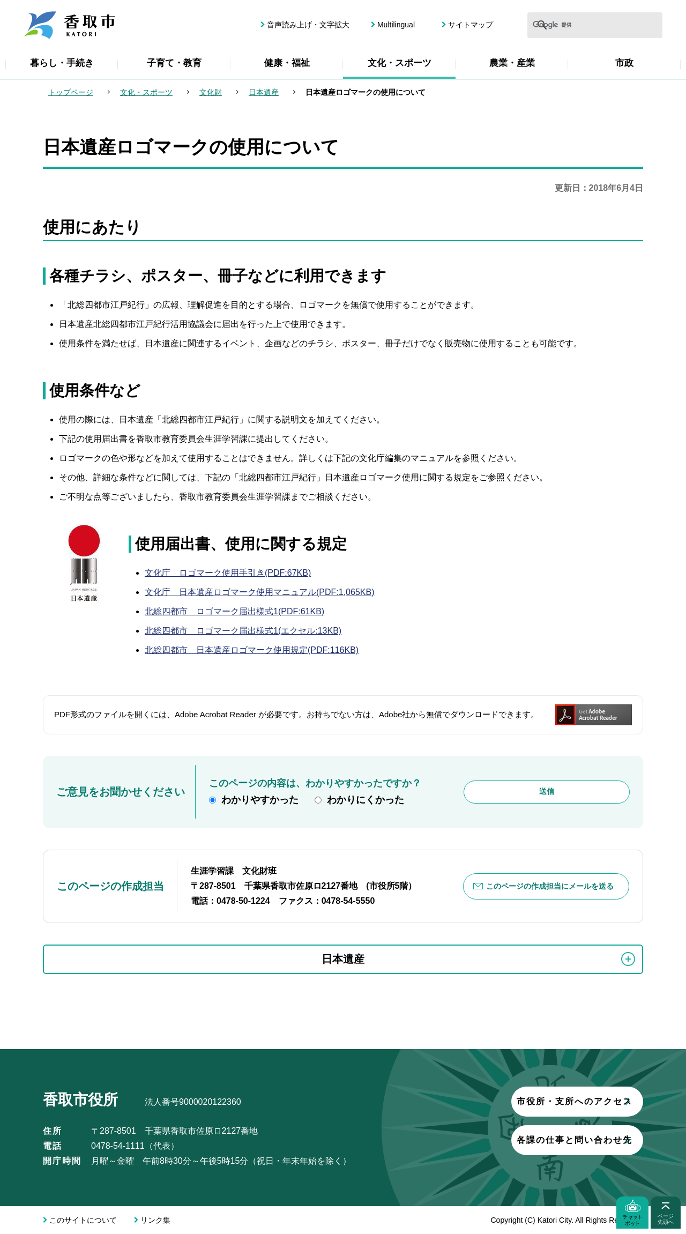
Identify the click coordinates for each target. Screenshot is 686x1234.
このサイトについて (83, 1220)
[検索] (561, 25)
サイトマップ (470, 24)
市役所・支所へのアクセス (512, 1101)
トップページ (70, 92)
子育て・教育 (174, 63)
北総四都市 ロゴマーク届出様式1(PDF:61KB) (234, 611)
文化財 (210, 92)
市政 (624, 63)
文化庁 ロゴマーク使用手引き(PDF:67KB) (228, 572)
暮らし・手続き (62, 63)
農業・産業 (512, 63)
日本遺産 (264, 92)
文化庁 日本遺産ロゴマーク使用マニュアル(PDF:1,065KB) (259, 592)
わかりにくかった (365, 799)
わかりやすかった (260, 799)
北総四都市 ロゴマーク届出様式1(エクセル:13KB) (243, 630)
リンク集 (155, 1220)
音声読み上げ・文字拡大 (308, 24)
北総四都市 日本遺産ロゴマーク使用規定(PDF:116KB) (252, 650)
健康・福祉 (287, 63)
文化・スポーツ (399, 63)
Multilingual (396, 24)
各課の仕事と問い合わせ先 (512, 1139)
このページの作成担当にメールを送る (550, 886)
